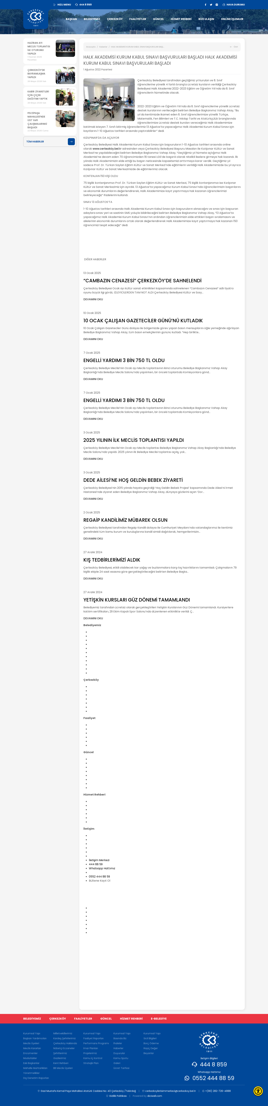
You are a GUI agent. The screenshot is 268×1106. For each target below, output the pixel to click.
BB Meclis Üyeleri (100, 711)
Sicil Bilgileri (150, 1038)
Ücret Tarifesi (98, 788)
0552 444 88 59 (99, 877)
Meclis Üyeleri (98, 640)
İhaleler (94, 763)
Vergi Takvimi (98, 814)
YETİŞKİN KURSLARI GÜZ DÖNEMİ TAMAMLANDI (136, 600)
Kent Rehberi (97, 707)
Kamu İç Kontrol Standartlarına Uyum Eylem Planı (122, 741)
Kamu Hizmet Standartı (104, 810)
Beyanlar (149, 1053)
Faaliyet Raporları (101, 725)
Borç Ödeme (151, 1043)
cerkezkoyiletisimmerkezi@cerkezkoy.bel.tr (117, 887)
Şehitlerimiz (96, 703)
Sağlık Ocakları (99, 856)
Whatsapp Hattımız (102, 868)
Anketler (94, 767)
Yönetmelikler (98, 665)
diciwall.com (154, 1096)
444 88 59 (96, 864)
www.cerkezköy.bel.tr (107, 149)
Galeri (93, 784)
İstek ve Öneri (98, 844)
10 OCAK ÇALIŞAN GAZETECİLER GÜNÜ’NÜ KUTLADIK (143, 320)
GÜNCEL (106, 1019)
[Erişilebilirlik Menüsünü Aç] (258, 1091)
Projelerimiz (96, 737)
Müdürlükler (97, 652)
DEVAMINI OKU (93, 299)
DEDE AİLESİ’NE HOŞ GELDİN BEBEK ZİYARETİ (133, 480)
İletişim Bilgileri (98, 836)
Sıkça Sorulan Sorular (103, 848)
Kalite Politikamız (100, 669)
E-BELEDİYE (159, 1019)
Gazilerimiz (59, 1058)
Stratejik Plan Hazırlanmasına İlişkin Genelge (118, 745)
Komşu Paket (97, 818)
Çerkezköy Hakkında (103, 695)
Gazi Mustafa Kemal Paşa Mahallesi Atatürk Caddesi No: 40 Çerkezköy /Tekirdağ (149, 894)
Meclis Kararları (99, 644)
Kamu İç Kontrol (92, 1058)
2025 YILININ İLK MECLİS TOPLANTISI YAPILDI (133, 440)
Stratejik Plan (91, 1063)
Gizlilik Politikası (116, 1096)
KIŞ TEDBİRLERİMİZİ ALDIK (111, 560)
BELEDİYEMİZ (32, 1019)
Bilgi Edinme (97, 840)
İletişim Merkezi (99, 860)
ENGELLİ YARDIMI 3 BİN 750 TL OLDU (124, 360)
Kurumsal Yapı (98, 632)
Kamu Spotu (97, 780)
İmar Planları (97, 733)
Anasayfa (91, 46)
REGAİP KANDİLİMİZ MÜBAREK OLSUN (125, 520)
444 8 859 (213, 1064)
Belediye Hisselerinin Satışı (106, 801)
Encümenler (97, 648)
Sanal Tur (95, 822)
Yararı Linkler (97, 852)
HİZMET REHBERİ (131, 1019)
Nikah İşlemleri (98, 805)
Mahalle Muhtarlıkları (103, 661)
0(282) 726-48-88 (99, 901)
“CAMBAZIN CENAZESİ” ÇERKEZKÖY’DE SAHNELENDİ (142, 280)
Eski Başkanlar (98, 657)
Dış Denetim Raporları (103, 673)
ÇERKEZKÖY (57, 1019)
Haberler (103, 46)
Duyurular (95, 775)
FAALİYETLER (83, 1019)
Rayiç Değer (151, 1048)
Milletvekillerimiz (100, 687)
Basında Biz (96, 759)
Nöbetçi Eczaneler (101, 699)
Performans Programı (103, 729)
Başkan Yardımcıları (102, 636)
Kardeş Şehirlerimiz (101, 691)
